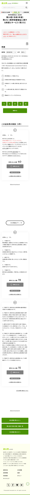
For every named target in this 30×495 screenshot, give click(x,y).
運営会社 (5, 470)
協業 (18, 473)
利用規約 (5, 475)
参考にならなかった (15, 172)
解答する (15, 110)
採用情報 (5, 473)
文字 (19, 52)
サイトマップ (6, 478)
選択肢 (3, 52)
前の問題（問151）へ (15, 420)
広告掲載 (19, 470)
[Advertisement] (15, 201)
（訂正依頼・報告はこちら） (7, 58)
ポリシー (19, 475)
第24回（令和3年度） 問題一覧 (15, 426)
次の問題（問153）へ (15, 432)
